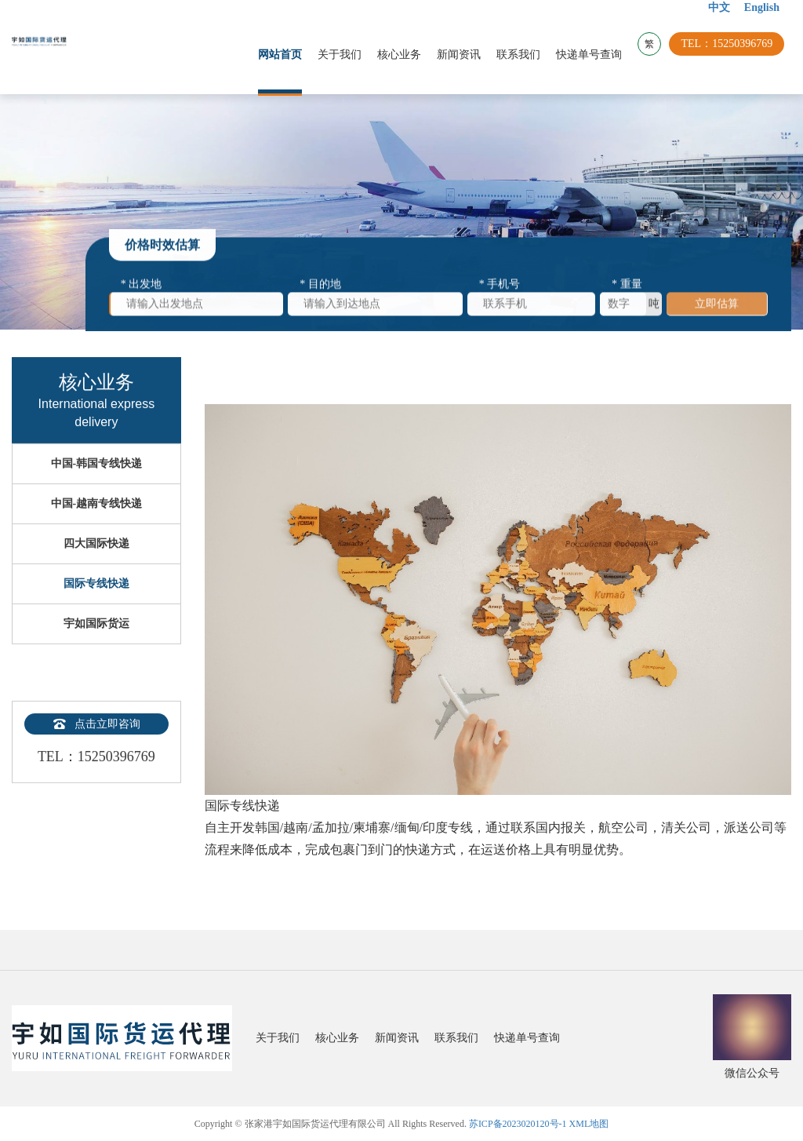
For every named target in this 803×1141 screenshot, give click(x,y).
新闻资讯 (466, 54)
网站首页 (287, 54)
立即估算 (717, 309)
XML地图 (589, 1123)
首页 (271, 376)
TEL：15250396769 (733, 54)
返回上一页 (763, 376)
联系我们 (525, 54)
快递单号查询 (596, 54)
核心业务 (406, 54)
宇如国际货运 (96, 651)
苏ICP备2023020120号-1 (518, 1123)
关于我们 (347, 54)
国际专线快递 (96, 611)
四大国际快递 (96, 571)
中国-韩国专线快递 (97, 491)
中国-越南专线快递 (97, 531)
